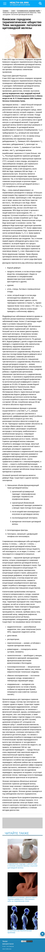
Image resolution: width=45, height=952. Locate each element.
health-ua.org (22, 3)
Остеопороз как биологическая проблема (23, 920)
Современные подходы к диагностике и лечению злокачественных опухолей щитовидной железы (23, 854)
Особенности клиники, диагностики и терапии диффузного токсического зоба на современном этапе (23, 887)
